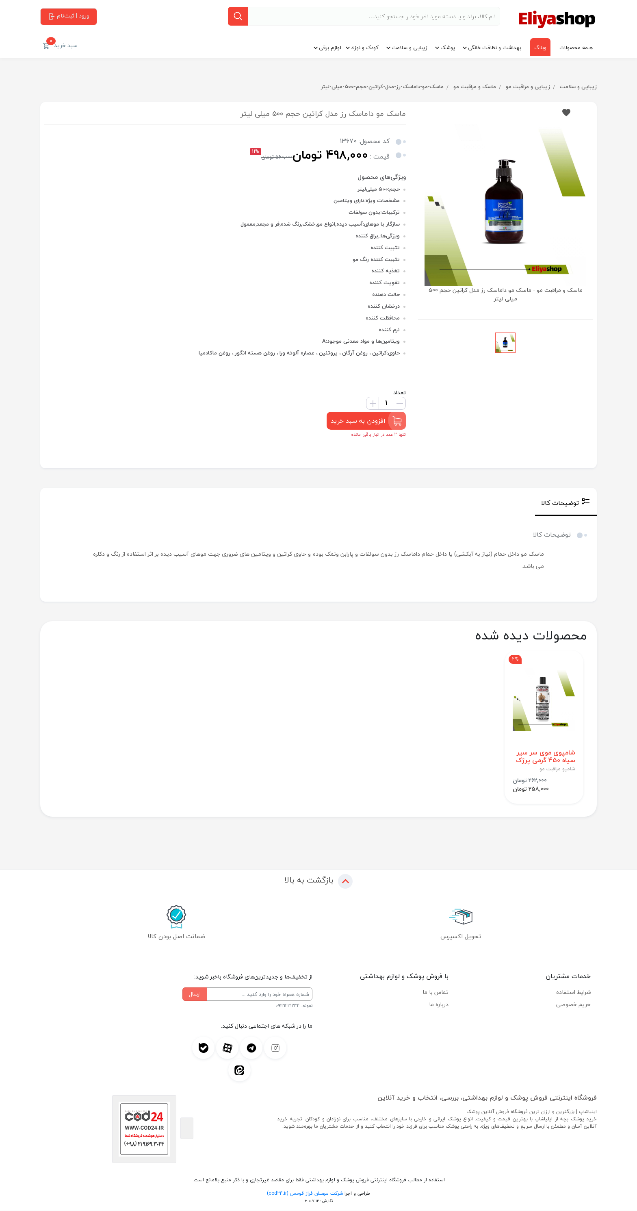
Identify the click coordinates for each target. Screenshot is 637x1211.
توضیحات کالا (566, 503)
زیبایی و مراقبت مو (527, 86)
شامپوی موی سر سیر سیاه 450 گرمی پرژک (545, 757)
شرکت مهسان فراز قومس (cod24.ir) (305, 1193)
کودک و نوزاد (365, 47)
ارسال (195, 994)
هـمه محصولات (576, 47)
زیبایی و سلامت (409, 47)
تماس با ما (435, 992)
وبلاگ (540, 47)
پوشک (447, 47)
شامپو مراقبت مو (557, 769)
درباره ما (438, 1005)
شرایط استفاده (573, 992)
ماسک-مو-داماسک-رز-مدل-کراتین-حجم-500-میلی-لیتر (381, 86)
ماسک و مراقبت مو (473, 86)
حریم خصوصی (573, 1005)
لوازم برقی (330, 47)
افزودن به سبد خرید (366, 420)
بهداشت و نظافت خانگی (494, 47)
